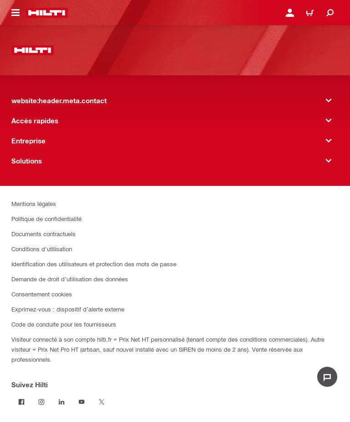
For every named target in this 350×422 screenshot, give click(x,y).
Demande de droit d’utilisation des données (69, 278)
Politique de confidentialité (46, 218)
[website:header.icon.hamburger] (15, 13)
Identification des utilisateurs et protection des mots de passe (93, 263)
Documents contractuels (43, 233)
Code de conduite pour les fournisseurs (63, 324)
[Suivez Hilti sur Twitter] (102, 402)
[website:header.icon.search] (330, 13)
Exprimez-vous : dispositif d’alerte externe (67, 309)
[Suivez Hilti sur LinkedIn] (61, 402)
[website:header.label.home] (47, 13)
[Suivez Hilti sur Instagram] (41, 402)
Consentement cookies (41, 293)
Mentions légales (33, 203)
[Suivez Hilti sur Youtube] (82, 402)
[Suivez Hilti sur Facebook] (21, 402)
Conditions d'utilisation (41, 248)
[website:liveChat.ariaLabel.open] (327, 377)
